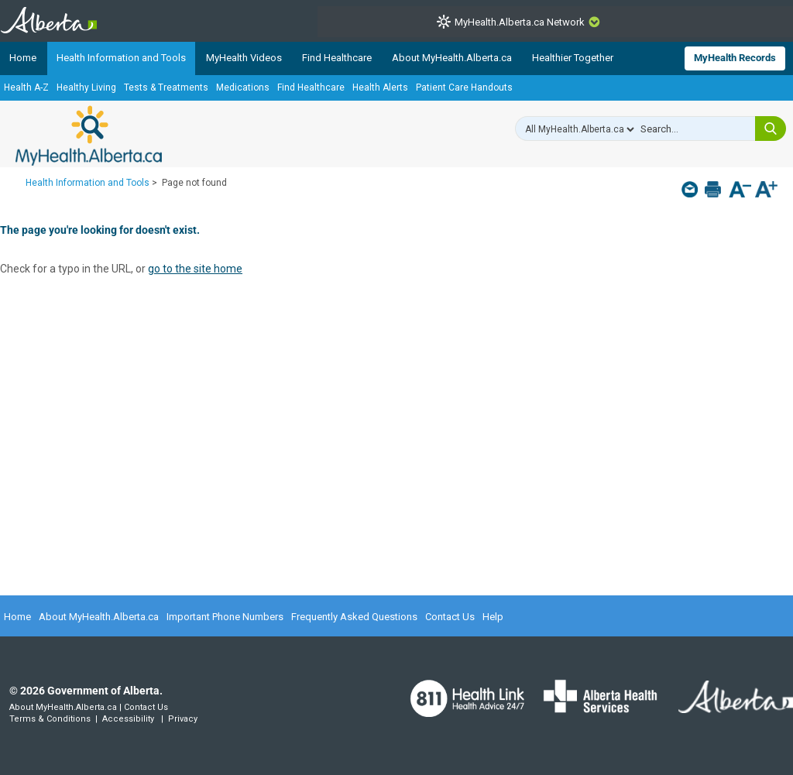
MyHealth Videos (244, 57)
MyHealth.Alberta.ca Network (520, 22)
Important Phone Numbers (224, 616)
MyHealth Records (735, 57)
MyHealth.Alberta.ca (88, 135)
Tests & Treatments (166, 87)
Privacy (182, 719)
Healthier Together (572, 57)
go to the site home (195, 268)
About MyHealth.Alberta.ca (452, 57)
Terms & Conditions (50, 719)
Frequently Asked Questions (354, 616)
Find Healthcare (337, 57)
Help (492, 616)
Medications (242, 87)
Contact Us (450, 616)
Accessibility (128, 719)
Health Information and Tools (121, 57)
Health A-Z (26, 87)
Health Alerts (380, 87)
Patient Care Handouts (464, 87)
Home (22, 57)
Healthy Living (86, 87)
